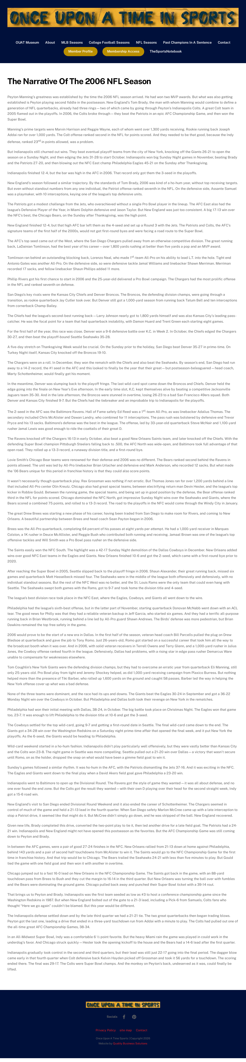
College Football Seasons (109, 46)
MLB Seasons (72, 46)
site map (126, 1034)
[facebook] (124, 1020)
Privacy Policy (106, 1034)
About (50, 46)
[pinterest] (134, 1020)
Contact (224, 46)
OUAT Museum (27, 46)
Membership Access (123, 55)
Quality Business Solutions (130, 1047)
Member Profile (80, 55)
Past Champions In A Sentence (187, 46)
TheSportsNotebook (166, 55)
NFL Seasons (146, 46)
